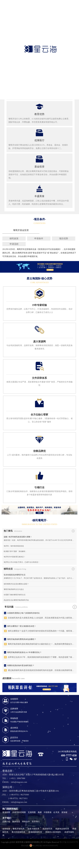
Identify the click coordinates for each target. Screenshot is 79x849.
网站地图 (25, 846)
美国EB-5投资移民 (53, 832)
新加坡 (64, 812)
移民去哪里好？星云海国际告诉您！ (21, 626)
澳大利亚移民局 (18, 832)
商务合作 (26, 822)
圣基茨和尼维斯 (19, 812)
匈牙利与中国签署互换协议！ (14, 557)
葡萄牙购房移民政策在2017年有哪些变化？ (24, 652)
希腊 (40, 812)
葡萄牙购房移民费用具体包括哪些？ (21, 639)
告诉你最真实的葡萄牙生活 (14, 575)
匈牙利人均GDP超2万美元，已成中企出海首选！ (22, 562)
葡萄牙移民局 (18, 829)
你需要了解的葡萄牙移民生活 (14, 595)
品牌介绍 (6, 822)
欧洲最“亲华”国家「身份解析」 (15, 551)
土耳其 (56, 812)
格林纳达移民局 (62, 829)
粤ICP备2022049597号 (68, 842)
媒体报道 (16, 822)
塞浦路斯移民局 (35, 832)
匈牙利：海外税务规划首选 (14, 546)
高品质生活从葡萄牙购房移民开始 (16, 600)
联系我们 (36, 822)
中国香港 (48, 812)
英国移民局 (47, 829)
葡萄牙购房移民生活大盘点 (14, 589)
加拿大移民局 (33, 829)
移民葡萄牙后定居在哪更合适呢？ (16, 584)
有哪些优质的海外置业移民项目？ (20, 665)
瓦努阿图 (32, 812)
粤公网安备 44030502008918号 (43, 845)
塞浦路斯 (6, 812)
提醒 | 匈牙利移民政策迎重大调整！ (18, 537)
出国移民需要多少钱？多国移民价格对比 (23, 613)
